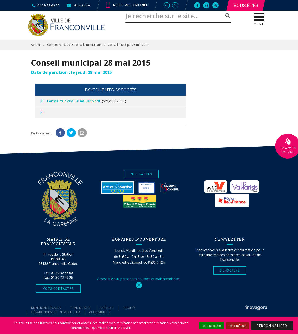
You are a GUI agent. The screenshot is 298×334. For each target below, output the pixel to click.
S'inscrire (230, 270)
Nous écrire (78, 5)
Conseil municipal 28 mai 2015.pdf (82, 101)
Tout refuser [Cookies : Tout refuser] (237, 325)
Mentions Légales (46, 307)
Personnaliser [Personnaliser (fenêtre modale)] (271, 325)
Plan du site (80, 307)
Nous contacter (58, 289)
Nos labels (141, 174)
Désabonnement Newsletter (55, 312)
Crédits (106, 307)
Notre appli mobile (127, 5)
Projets (129, 307)
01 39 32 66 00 (62, 272)
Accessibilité (100, 312)
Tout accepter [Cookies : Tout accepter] (211, 325)
